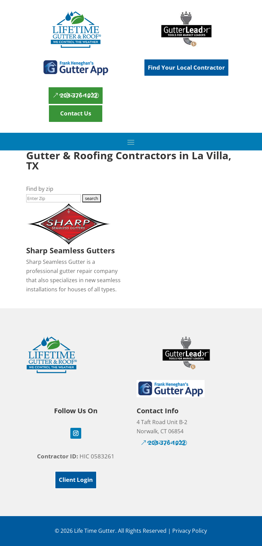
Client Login (76, 480)
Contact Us (75, 113)
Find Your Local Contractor (186, 67)
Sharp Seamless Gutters (70, 250)
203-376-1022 (79, 95)
